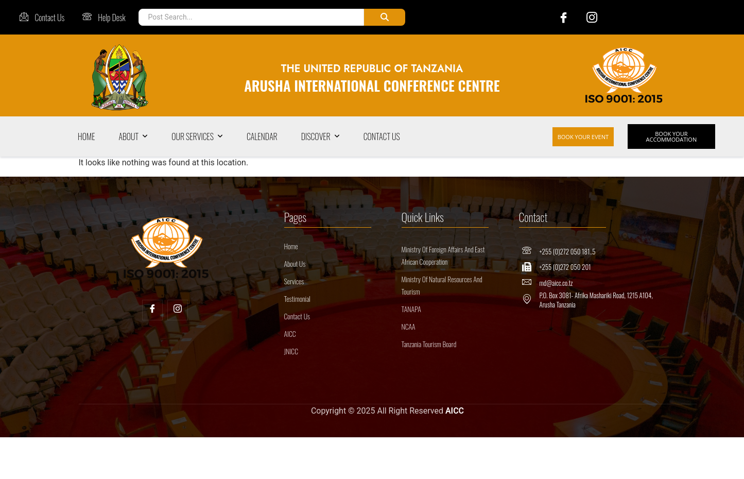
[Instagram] (586, 17)
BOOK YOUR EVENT (583, 137)
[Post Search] (251, 17)
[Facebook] (558, 17)
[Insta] (177, 310)
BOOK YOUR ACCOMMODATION (671, 136)
